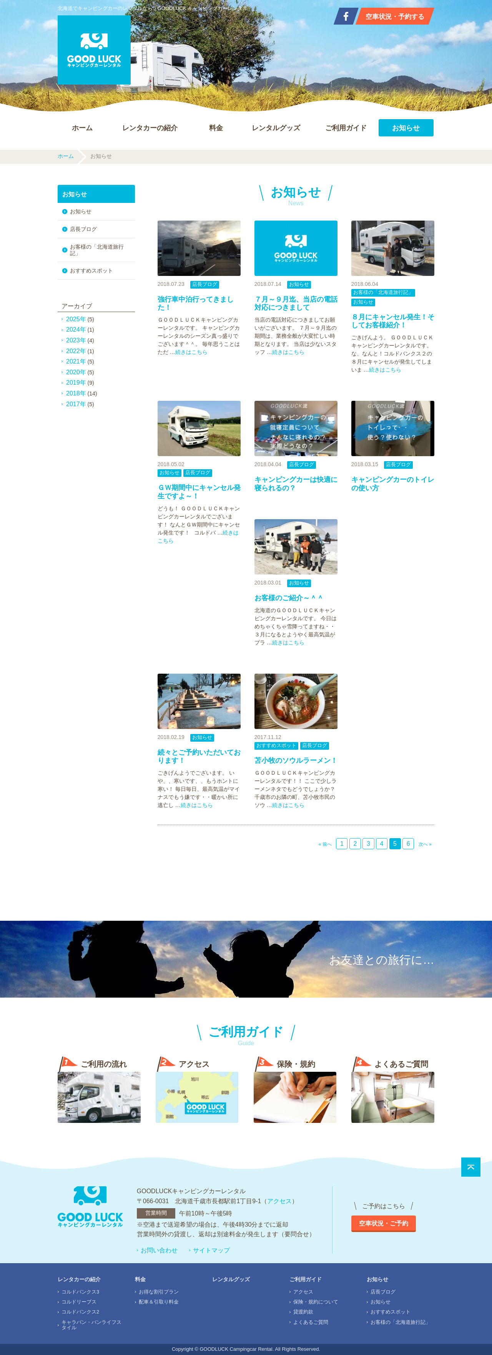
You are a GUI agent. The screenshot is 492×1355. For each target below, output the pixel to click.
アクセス (279, 1201)
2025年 (76, 319)
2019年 (76, 382)
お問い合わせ (159, 1250)
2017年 (76, 404)
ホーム (82, 128)
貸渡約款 (303, 1312)
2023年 (76, 340)
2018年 (76, 393)
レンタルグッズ (276, 128)
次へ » (425, 844)
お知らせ (406, 128)
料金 (216, 128)
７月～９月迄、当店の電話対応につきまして (295, 304)
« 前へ (325, 844)
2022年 (76, 351)
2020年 (76, 372)
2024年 (76, 329)
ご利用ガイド (346, 128)
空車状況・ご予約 (383, 1223)
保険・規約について (315, 1302)
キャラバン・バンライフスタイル (91, 1324)
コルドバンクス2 (80, 1312)
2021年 (76, 361)
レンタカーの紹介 (150, 128)
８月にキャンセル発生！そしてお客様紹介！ (392, 321)
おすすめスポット (276, 745)
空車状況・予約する (395, 16)
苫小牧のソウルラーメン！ (295, 760)
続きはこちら (191, 352)
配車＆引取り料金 (159, 1302)
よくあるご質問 (310, 1322)
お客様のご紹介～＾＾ (289, 598)
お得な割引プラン (159, 1292)
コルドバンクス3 (80, 1292)
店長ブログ (204, 284)
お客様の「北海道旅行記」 (383, 292)
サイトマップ (211, 1250)
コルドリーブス (79, 1302)
